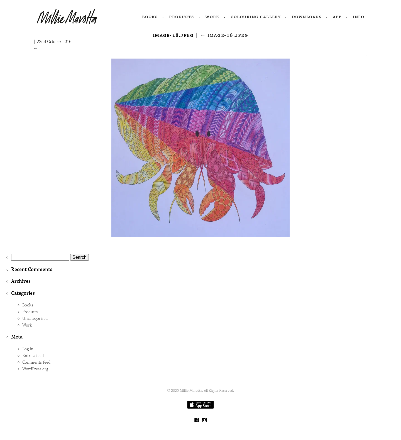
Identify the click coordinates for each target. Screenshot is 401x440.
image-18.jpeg (224, 35)
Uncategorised (35, 318)
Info (359, 17)
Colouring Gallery (256, 17)
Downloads (307, 17)
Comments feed (36, 362)
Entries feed (33, 355)
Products (181, 17)
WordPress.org (35, 369)
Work (212, 17)
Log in (27, 349)
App (337, 17)
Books (150, 17)
